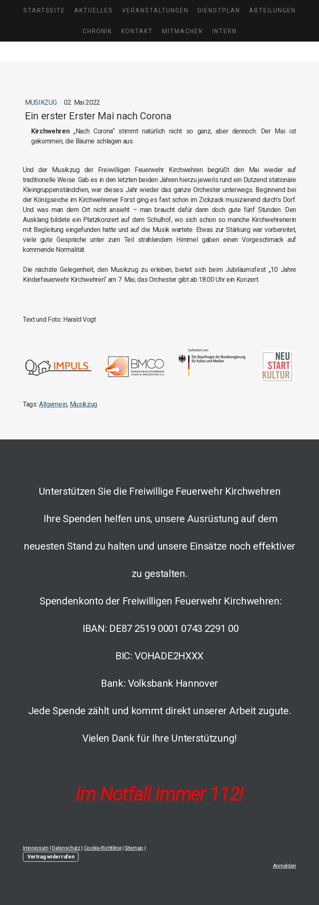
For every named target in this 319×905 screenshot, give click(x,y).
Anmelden (284, 866)
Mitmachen (182, 31)
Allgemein (53, 404)
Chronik (97, 31)
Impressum (36, 848)
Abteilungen (272, 10)
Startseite (44, 10)
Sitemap (134, 848)
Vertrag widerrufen (50, 856)
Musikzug (41, 102)
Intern (224, 31)
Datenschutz (66, 848)
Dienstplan (219, 10)
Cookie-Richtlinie (103, 848)
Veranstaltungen (155, 10)
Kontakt (137, 31)
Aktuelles (93, 10)
